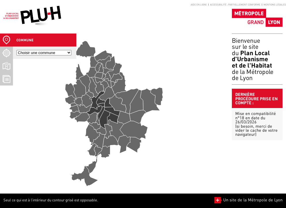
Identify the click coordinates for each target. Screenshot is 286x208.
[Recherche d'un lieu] (6, 53)
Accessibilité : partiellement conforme (235, 4)
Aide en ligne (199, 4)
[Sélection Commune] (6, 40)
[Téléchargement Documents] (6, 79)
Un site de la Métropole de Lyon (248, 199)
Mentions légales (275, 4)
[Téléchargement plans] (6, 66)
